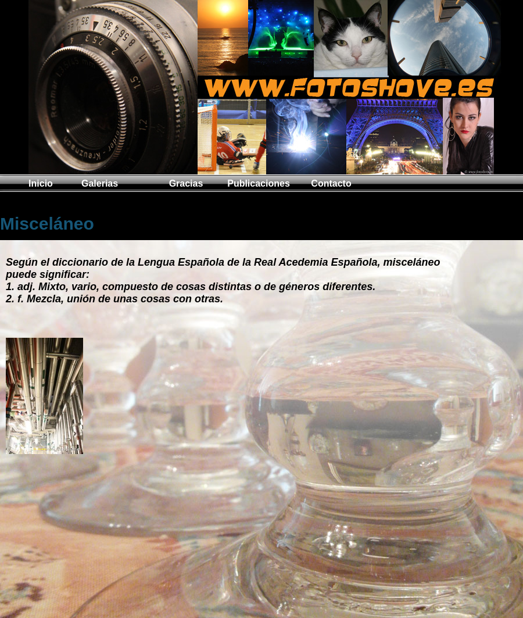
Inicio (40, 183)
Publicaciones (258, 183)
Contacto (331, 183)
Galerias (99, 183)
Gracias (186, 183)
